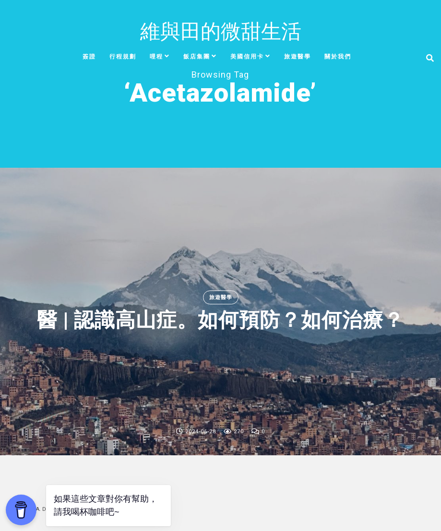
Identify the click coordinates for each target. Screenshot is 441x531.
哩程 (156, 56)
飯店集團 (196, 56)
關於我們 (337, 56)
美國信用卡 (247, 56)
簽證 (89, 56)
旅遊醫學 (297, 56)
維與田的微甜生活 (220, 31)
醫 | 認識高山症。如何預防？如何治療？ (220, 320)
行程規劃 (122, 56)
